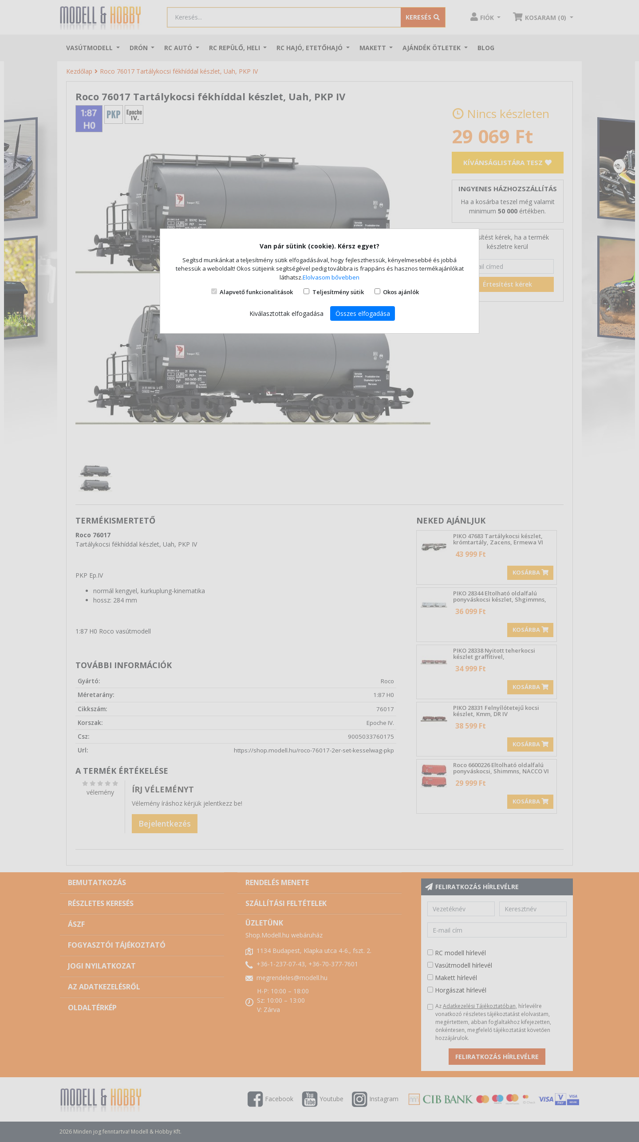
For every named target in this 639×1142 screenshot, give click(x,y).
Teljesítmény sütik (338, 292)
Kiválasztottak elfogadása (286, 313)
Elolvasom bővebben (331, 277)
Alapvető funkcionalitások (256, 292)
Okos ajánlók (401, 292)
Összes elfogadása (362, 313)
